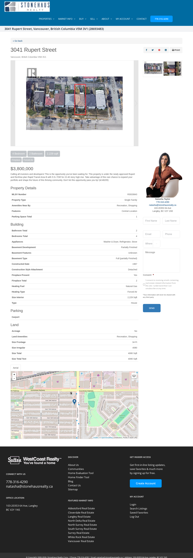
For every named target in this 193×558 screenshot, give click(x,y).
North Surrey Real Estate (82, 524)
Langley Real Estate (79, 516)
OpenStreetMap (107, 437)
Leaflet (95, 437)
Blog (70, 481)
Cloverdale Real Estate (81, 512)
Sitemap (73, 489)
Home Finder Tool (78, 477)
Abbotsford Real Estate (81, 508)
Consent (148, 275)
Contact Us (74, 485)
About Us (73, 465)
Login (133, 504)
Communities (76, 469)
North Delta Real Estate (81, 520)
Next (136, 103)
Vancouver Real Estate (81, 541)
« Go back (17, 41)
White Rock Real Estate (81, 537)
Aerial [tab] (15, 368)
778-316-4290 (162, 202)
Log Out (134, 516)
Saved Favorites (139, 512)
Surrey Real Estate (78, 533)
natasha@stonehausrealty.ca (162, 205)
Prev (13, 103)
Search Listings (138, 508)
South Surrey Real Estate (82, 528)
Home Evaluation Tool (80, 473)
